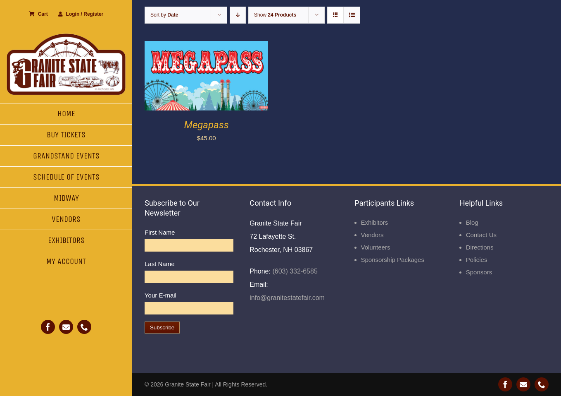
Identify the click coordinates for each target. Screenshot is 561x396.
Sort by (164, 15)
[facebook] (48, 327)
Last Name (160, 263)
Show (275, 15)
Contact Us (481, 234)
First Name (160, 232)
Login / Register (81, 14)
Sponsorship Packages (392, 259)
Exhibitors (374, 222)
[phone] (84, 327)
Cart (38, 14)
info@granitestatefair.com (287, 297)
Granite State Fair (188, 384)
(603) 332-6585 (294, 271)
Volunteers (375, 247)
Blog (472, 222)
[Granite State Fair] (66, 36)
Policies (476, 259)
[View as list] (352, 15)
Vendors (372, 234)
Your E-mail (160, 295)
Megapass (206, 125)
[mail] (66, 327)
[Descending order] (238, 15)
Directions (480, 247)
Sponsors (479, 272)
